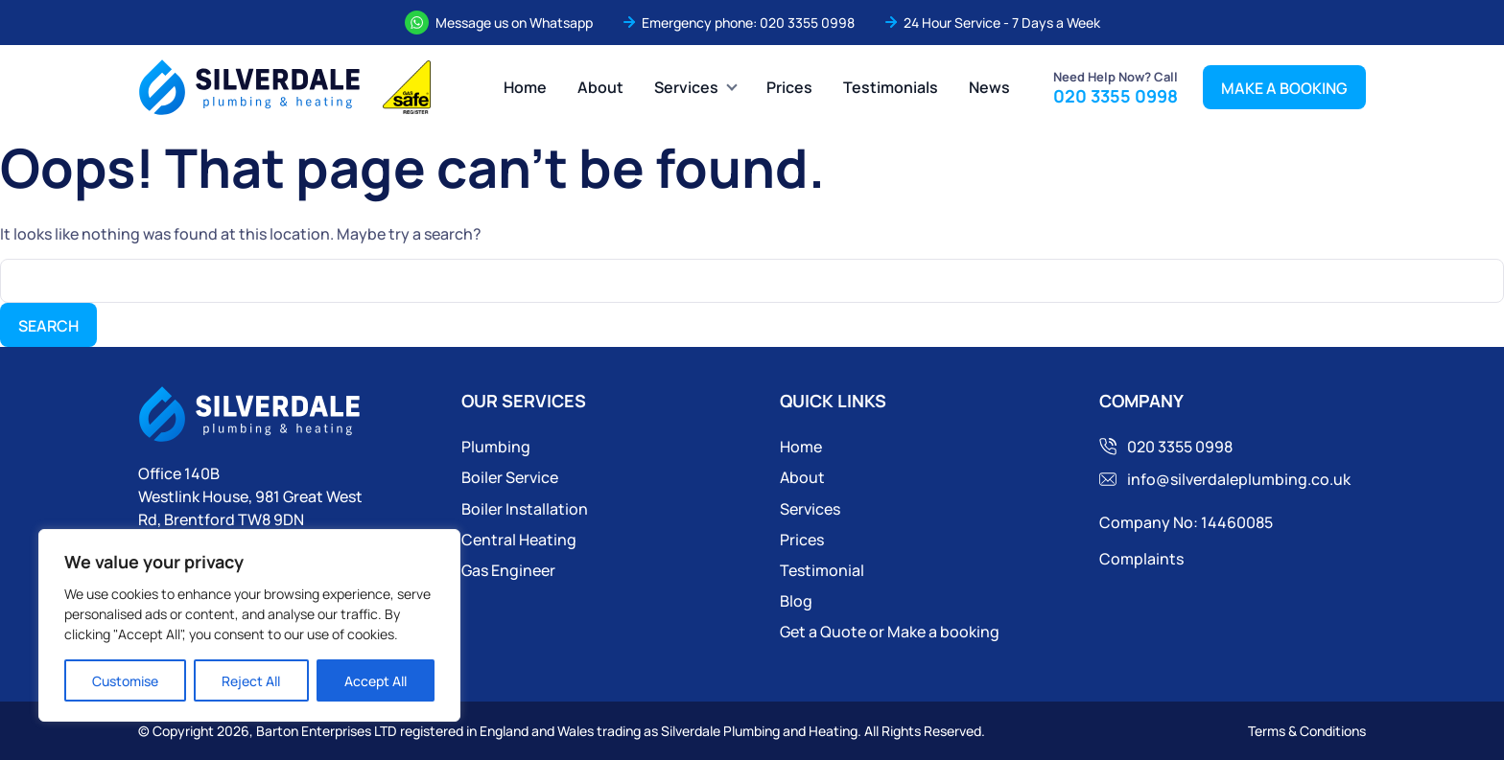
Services (686, 87)
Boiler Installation (524, 508)
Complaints (1141, 558)
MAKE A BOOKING (1284, 87)
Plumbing (495, 446)
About (600, 87)
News (989, 87)
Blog (796, 600)
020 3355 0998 (807, 22)
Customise (125, 680)
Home (525, 87)
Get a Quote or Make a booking (889, 631)
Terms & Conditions (1307, 730)
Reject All (251, 680)
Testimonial (822, 570)
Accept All (375, 680)
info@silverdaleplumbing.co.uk (1234, 479)
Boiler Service (509, 477)
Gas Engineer (508, 570)
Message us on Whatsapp (514, 22)
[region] (249, 625)
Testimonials (890, 87)
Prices (789, 87)
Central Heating (518, 539)
